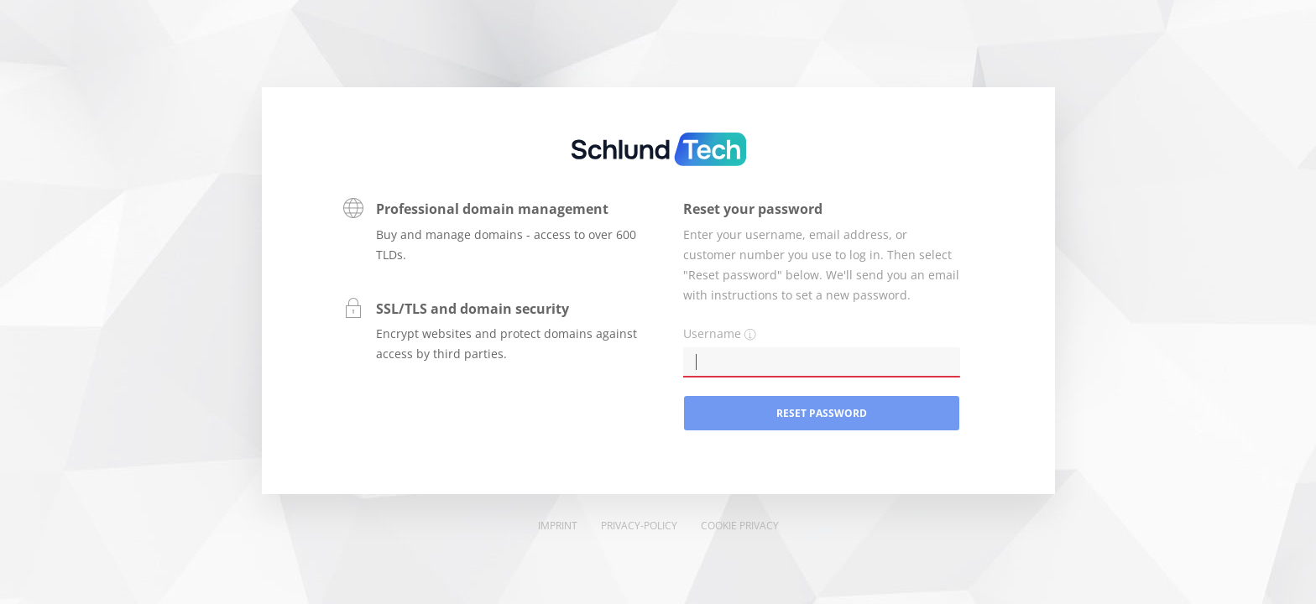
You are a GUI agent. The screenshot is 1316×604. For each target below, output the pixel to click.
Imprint (557, 525)
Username (712, 333)
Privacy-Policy (639, 525)
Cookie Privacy (740, 525)
